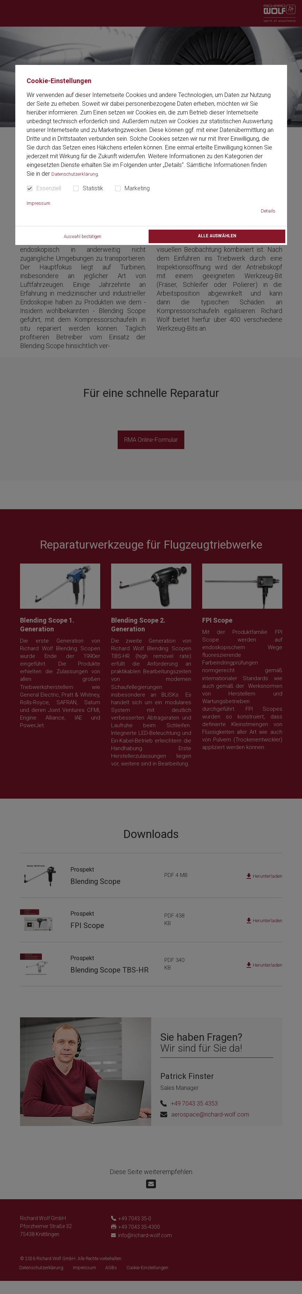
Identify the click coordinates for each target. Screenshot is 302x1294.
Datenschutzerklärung (78, 173)
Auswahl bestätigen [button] (80, 238)
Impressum (41, 202)
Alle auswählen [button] (216, 238)
